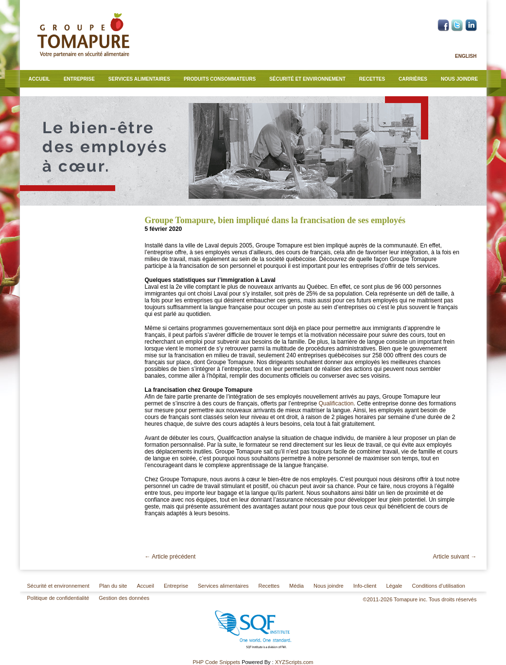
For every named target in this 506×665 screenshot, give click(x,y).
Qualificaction (335, 403)
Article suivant (454, 556)
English (465, 56)
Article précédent (170, 556)
